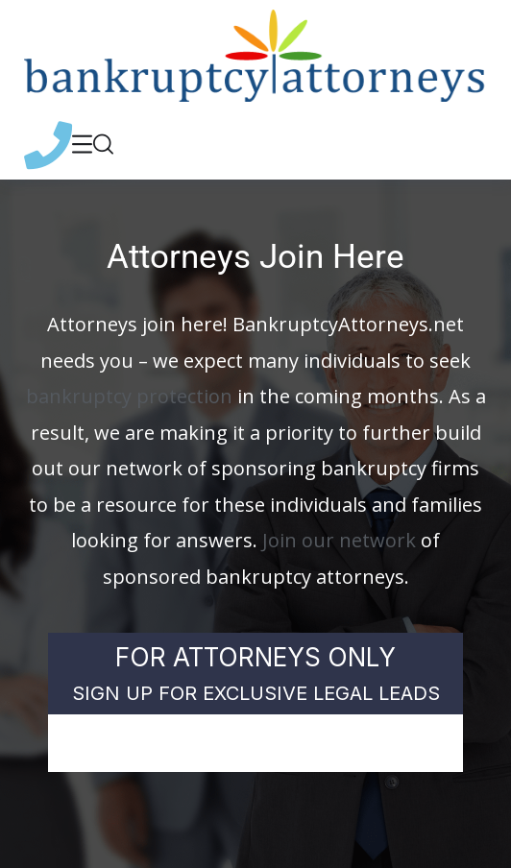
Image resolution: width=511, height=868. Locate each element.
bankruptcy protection (129, 396)
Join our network (339, 540)
